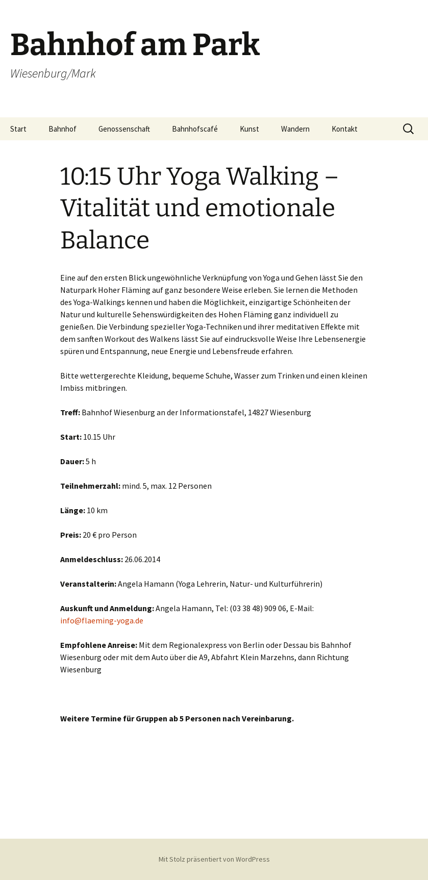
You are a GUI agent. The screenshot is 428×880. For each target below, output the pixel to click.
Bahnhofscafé (195, 129)
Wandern (295, 129)
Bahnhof (62, 129)
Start (18, 129)
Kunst (249, 129)
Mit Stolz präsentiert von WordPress (214, 859)
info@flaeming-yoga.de (101, 620)
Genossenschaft (124, 129)
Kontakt (345, 129)
